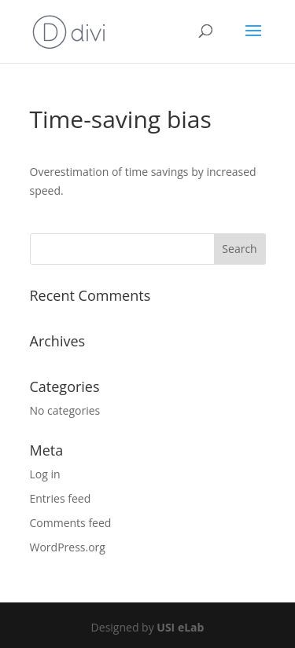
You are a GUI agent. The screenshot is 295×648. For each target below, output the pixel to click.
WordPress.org (67, 547)
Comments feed (71, 522)
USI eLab (180, 627)
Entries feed (60, 498)
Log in (45, 474)
